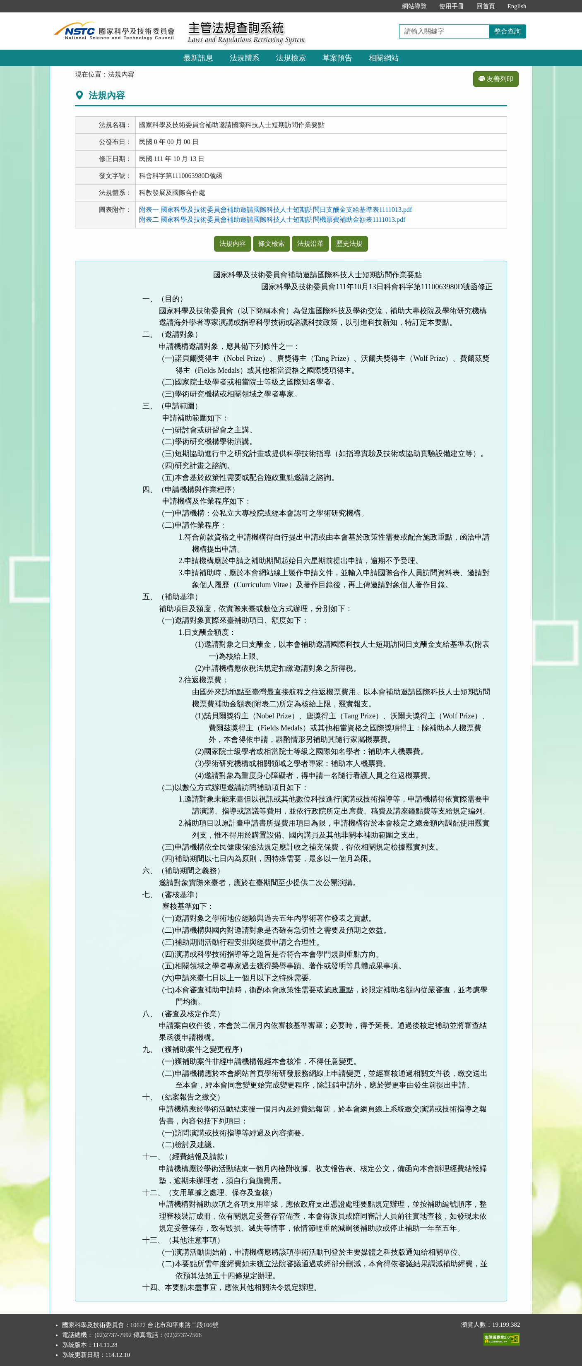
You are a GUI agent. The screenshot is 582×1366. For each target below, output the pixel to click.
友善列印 (496, 78)
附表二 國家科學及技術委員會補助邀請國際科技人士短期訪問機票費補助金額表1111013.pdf (272, 219)
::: (387, 6)
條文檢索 (271, 243)
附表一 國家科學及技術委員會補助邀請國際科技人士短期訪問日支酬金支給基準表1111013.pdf (275, 209)
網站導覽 (414, 6)
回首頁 (485, 6)
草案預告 (337, 58)
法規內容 (232, 243)
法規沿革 (310, 243)
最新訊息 (198, 58)
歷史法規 (349, 243)
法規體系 (245, 58)
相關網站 (384, 58)
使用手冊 (451, 6)
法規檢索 (291, 58)
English (517, 6)
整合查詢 (507, 31)
